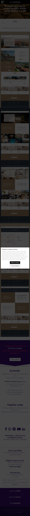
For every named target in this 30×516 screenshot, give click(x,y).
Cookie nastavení (15, 265)
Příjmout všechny (15, 262)
